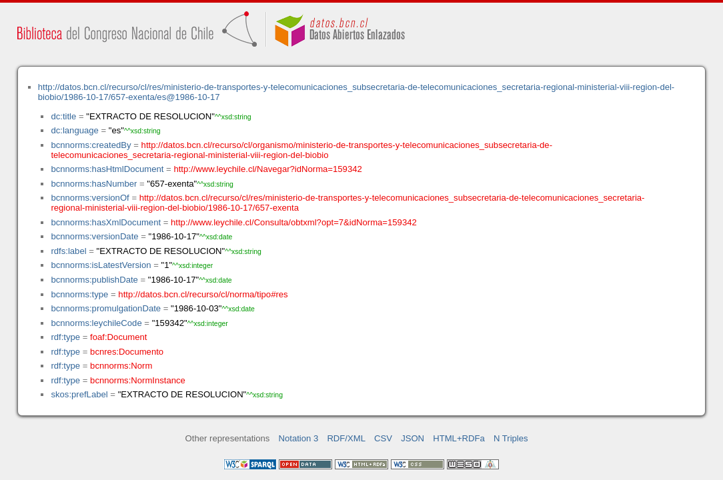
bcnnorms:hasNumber (94, 184)
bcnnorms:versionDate (94, 236)
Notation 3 (299, 438)
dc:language (74, 130)
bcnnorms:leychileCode (96, 323)
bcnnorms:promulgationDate (106, 308)
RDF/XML (346, 438)
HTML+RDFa (459, 438)
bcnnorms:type (79, 294)
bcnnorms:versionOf (90, 198)
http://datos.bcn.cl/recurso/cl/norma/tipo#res (202, 294)
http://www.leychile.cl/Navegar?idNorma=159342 (267, 169)
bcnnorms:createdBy (91, 145)
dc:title (63, 116)
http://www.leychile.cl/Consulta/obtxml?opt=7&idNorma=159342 (294, 222)
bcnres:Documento (126, 352)
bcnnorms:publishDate (94, 280)
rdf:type (65, 337)
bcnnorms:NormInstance (137, 380)
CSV (383, 438)
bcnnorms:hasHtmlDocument (107, 169)
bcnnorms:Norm (121, 366)
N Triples (511, 438)
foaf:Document (118, 337)
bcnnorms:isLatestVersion (101, 265)
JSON (412, 438)
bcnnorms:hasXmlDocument (106, 222)
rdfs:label (68, 251)
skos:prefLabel (79, 394)
